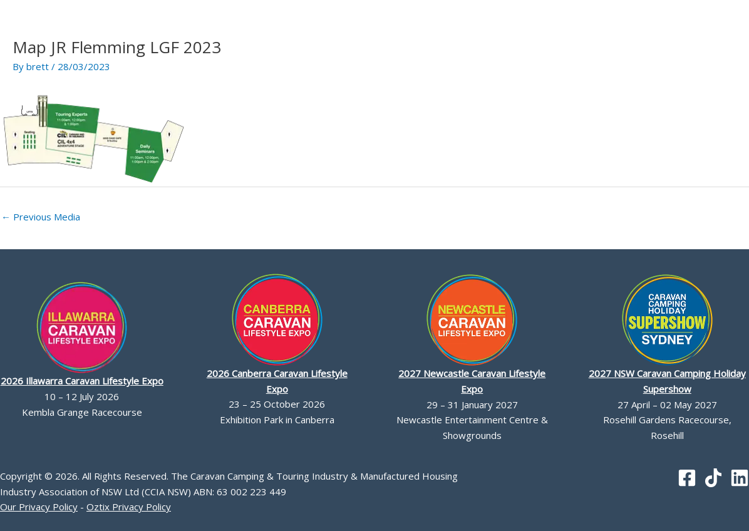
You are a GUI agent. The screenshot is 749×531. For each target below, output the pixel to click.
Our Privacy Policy (39, 506)
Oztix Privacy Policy (128, 506)
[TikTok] (713, 477)
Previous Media (40, 216)
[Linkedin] (739, 477)
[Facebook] (687, 477)
